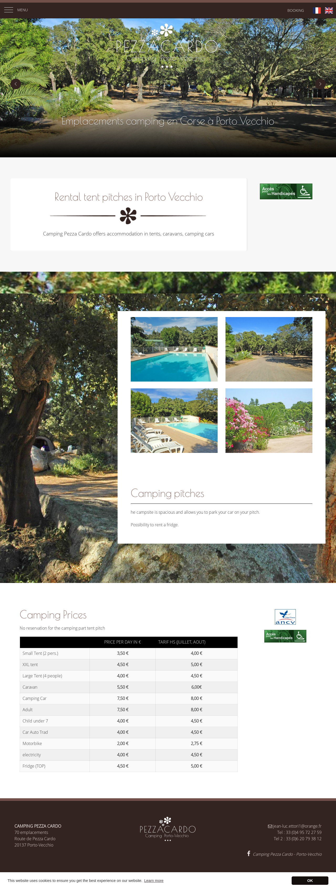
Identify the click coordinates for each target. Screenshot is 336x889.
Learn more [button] (154, 881)
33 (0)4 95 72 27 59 (304, 832)
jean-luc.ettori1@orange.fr (294, 826)
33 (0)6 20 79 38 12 (304, 839)
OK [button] (310, 881)
